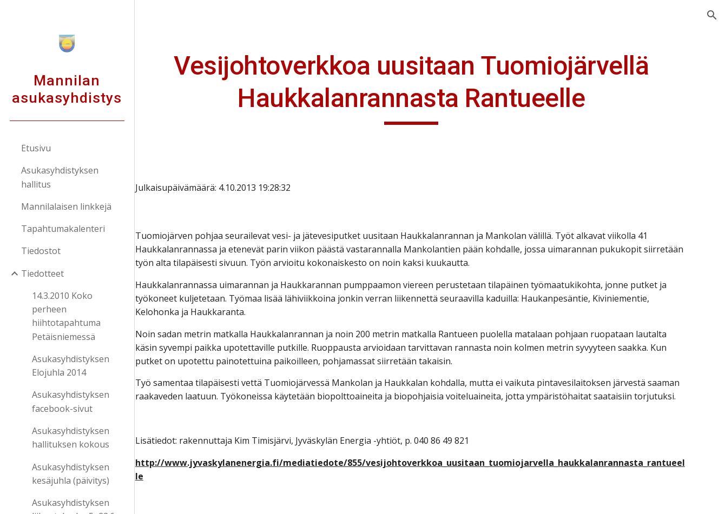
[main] (430, 87)
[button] (712, 15)
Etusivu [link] (36, 148)
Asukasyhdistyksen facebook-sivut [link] (71, 401)
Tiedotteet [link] (43, 273)
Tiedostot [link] (41, 251)
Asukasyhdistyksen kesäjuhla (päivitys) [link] (71, 473)
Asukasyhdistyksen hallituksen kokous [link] (71, 437)
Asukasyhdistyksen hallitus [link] (60, 177)
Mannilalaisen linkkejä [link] (67, 206)
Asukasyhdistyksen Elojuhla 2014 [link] (71, 365)
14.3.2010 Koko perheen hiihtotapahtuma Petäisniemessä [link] (66, 316)
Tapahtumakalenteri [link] (64, 229)
